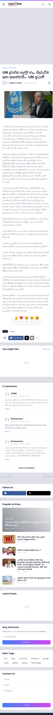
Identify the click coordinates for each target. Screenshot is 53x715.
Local (6, 663)
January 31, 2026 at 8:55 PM (20, 421)
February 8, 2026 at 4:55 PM (20, 444)
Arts (5, 658)
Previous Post (7, 477)
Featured (35, 658)
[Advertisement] (26, 37)
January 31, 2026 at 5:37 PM (20, 396)
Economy (23, 658)
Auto (13, 658)
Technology (36, 663)
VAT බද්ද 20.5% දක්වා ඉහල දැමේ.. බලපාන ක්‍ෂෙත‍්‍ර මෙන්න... (31, 538)
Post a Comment (26, 468)
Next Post (47, 477)
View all (46, 349)
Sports (24, 663)
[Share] (49, 83)
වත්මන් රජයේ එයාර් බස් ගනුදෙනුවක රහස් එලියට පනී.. (33, 579)
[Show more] (37, 338)
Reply (7, 409)
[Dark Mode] (44, 4)
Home (5, 67)
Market (15, 663)
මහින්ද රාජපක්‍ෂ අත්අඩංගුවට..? (29, 550)
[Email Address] (26, 637)
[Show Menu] (3, 4)
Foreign (12, 67)
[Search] (49, 4)
